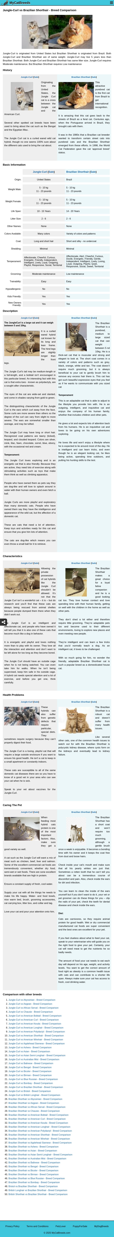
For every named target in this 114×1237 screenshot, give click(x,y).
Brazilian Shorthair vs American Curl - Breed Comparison (37, 1119)
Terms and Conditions (38, 1226)
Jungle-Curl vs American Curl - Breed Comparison (33, 1020)
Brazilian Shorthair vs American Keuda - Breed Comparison (38, 1123)
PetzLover (61, 1226)
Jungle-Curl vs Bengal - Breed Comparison (30, 1067)
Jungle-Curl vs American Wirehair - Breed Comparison (35, 1039)
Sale (36, 77)
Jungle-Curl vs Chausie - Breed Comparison (30, 1012)
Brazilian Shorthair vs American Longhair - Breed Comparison (39, 1127)
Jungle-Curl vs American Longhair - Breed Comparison (35, 1027)
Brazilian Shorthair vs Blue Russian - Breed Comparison (36, 1178)
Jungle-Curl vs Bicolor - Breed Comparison (29, 1071)
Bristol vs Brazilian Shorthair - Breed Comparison (33, 1186)
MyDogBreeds (101, 1226)
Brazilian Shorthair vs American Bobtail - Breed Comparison (38, 1115)
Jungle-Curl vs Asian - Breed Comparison (29, 1051)
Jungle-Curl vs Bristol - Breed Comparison (29, 1091)
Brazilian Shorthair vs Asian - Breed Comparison (32, 1150)
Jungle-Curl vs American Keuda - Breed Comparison (34, 1023)
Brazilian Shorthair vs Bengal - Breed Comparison (33, 1166)
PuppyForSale (80, 1226)
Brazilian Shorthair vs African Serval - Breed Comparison (36, 1107)
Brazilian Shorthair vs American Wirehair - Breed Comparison (39, 1139)
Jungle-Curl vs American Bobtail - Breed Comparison (34, 1016)
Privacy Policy (12, 1226)
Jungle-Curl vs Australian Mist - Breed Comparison (33, 1059)
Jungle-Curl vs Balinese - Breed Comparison (30, 1063)
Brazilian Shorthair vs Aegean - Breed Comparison (33, 1103)
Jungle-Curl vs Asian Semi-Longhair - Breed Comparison (36, 1055)
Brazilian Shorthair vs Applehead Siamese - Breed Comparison (40, 1143)
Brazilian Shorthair (81, 77)
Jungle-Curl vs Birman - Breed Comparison (30, 1075)
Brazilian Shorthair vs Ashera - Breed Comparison (33, 1146)
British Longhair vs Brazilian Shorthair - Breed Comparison (37, 1190)
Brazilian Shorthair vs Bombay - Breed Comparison (34, 1182)
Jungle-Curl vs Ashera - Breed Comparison (30, 1047)
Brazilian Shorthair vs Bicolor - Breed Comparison (33, 1170)
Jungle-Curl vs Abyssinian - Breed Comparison (31, 1000)
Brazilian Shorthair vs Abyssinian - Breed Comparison (35, 1099)
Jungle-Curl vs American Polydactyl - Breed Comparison (36, 1031)
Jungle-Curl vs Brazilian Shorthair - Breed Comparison (35, 1087)
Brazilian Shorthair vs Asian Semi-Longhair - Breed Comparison (40, 1154)
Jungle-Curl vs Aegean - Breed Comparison (30, 1004)
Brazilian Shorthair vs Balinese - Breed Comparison (34, 1162)
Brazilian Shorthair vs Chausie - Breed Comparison (34, 1111)
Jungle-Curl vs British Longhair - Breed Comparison (34, 1095)
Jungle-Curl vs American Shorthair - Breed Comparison (36, 1035)
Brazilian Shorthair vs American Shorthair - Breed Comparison (39, 1135)
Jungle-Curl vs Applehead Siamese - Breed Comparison (36, 1043)
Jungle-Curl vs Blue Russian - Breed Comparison (33, 1079)
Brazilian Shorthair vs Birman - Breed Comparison (33, 1174)
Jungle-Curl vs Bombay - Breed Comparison (30, 1083)
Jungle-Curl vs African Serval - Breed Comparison (33, 1008)
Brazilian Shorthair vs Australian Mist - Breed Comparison (37, 1158)
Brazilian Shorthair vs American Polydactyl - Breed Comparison (40, 1131)
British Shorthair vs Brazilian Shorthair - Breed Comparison (38, 1194)
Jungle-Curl (27, 77)
